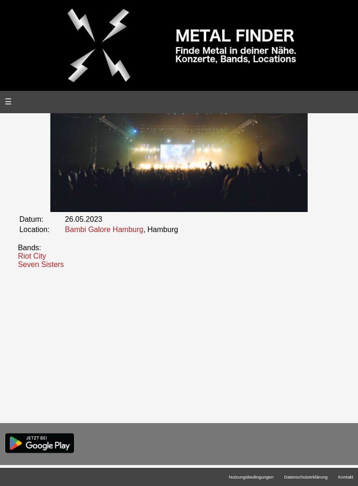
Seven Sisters (41, 264)
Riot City (32, 256)
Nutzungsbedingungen (251, 476)
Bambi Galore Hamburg (104, 229)
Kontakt (345, 476)
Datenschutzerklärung (305, 476)
